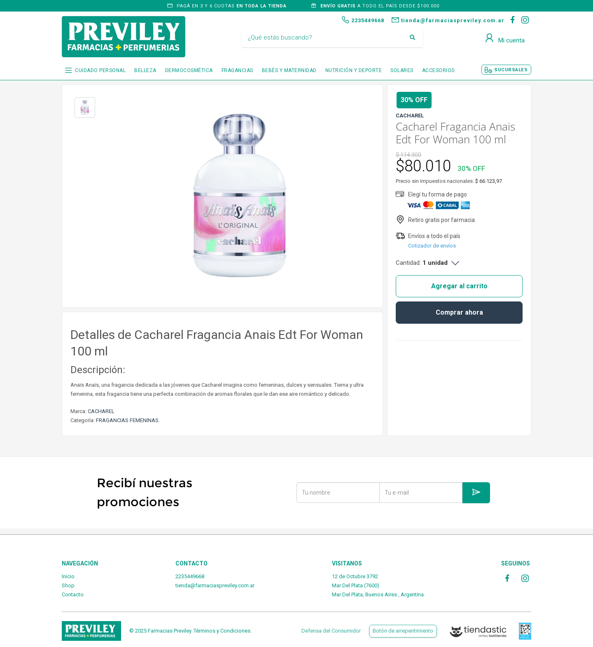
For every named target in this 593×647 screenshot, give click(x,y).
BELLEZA (145, 70)
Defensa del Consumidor (331, 631)
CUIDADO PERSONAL (100, 70)
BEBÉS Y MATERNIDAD (289, 70)
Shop (68, 585)
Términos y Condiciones (222, 631)
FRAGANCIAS (237, 70)
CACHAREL (101, 411)
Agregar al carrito (459, 286)
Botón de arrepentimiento (403, 631)
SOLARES (401, 70)
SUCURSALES (511, 69)
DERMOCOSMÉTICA (189, 70)
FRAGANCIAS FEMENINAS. (128, 420)
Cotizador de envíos (432, 246)
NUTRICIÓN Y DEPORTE (353, 70)
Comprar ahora (459, 312)
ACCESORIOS (438, 70)
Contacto (73, 594)
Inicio (68, 576)
